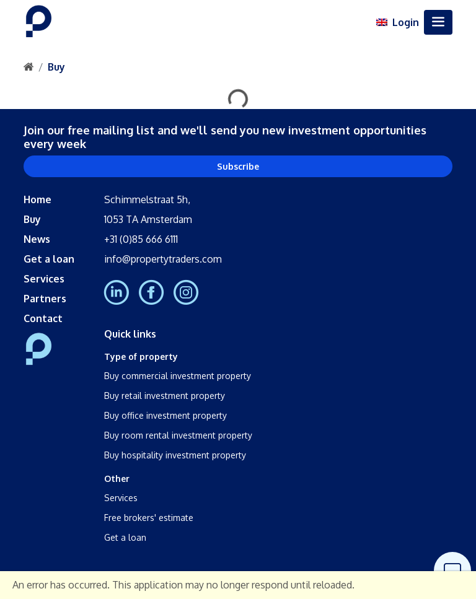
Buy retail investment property (164, 395)
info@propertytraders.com (163, 259)
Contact (43, 318)
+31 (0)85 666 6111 (141, 239)
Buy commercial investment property (177, 375)
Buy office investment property (165, 415)
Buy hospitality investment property (175, 455)
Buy (56, 67)
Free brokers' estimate (148, 517)
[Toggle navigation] (438, 22)
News (37, 239)
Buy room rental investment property (178, 435)
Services (44, 279)
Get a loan (49, 259)
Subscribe (238, 166)
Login (405, 22)
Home (37, 199)
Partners (45, 298)
